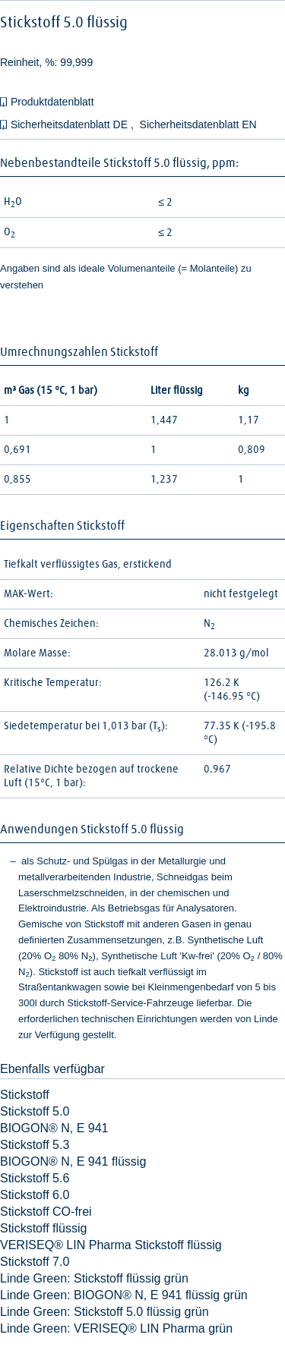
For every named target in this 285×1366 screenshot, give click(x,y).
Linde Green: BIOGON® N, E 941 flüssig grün (124, 1295)
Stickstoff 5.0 (34, 1111)
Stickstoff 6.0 (34, 1194)
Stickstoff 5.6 (34, 1178)
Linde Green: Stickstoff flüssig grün (94, 1278)
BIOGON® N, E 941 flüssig (73, 1161)
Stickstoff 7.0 (34, 1261)
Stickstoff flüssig (43, 1228)
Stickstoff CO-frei (46, 1211)
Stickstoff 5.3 (34, 1144)
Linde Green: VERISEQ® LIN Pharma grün (116, 1328)
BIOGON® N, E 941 (54, 1128)
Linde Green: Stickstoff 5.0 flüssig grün (104, 1311)
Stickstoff (24, 1094)
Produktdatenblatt (52, 102)
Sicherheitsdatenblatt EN (198, 124)
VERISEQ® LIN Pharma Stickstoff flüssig (111, 1245)
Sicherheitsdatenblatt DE (71, 124)
